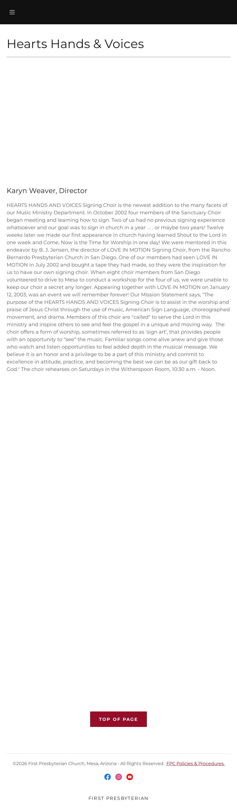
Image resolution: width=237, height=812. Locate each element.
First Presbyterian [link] (118, 798)
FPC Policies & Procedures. (195, 763)
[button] (12, 12)
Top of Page (118, 719)
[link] (107, 776)
